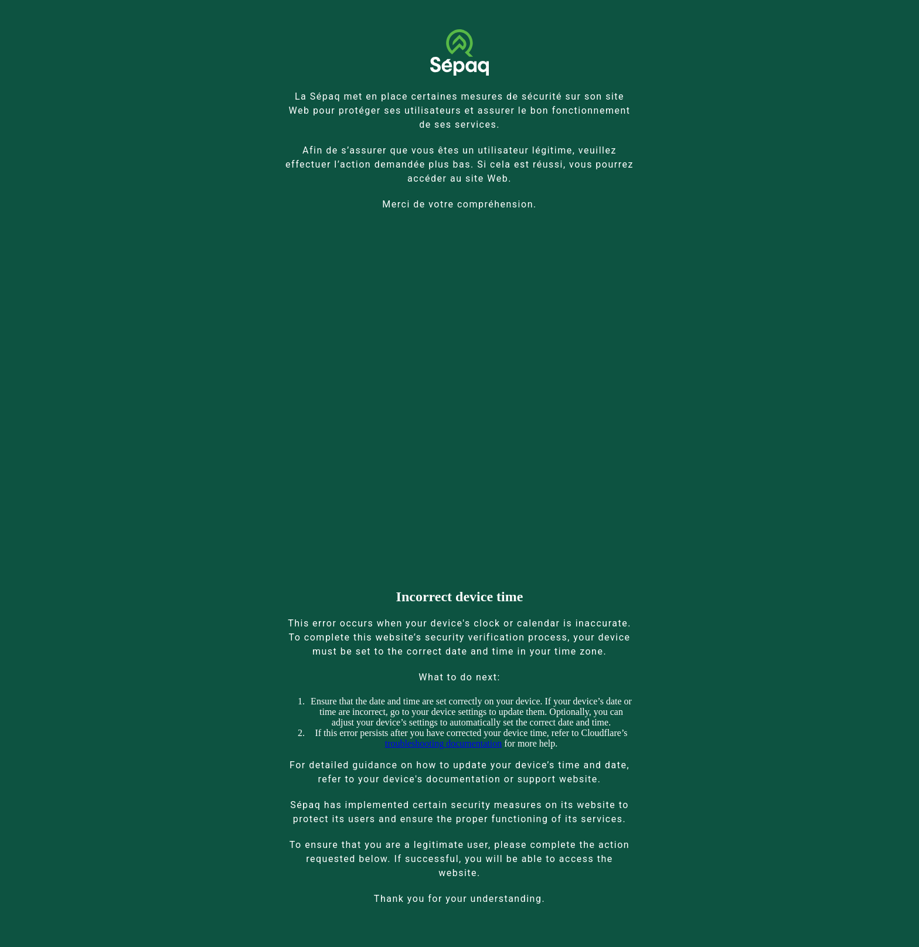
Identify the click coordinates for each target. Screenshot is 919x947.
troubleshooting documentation (443, 743)
